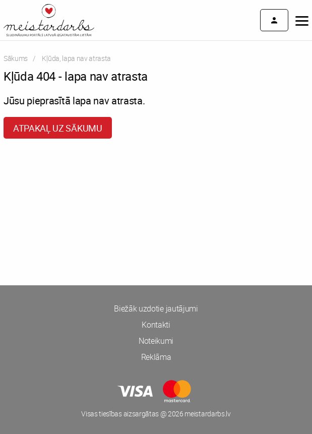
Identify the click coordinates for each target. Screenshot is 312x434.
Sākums (16, 58)
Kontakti (156, 324)
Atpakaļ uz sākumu (57, 128)
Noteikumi (156, 340)
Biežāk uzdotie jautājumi (156, 308)
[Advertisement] (156, 184)
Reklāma (156, 356)
